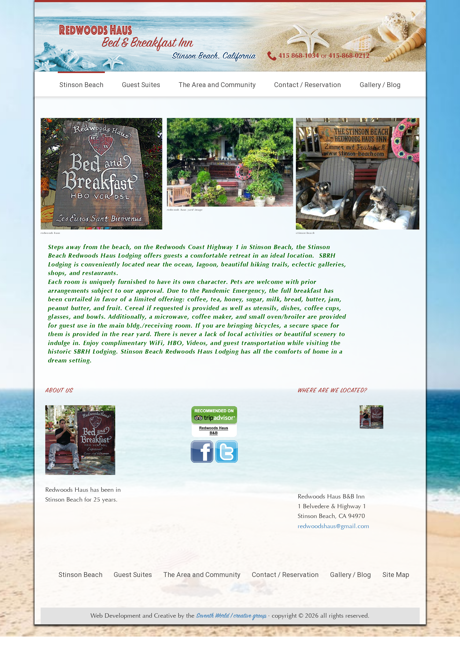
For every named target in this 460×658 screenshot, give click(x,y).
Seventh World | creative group (231, 615)
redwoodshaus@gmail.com (333, 526)
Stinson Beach (81, 85)
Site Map (395, 575)
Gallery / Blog (380, 85)
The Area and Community (217, 85)
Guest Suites (141, 85)
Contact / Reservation (307, 85)
